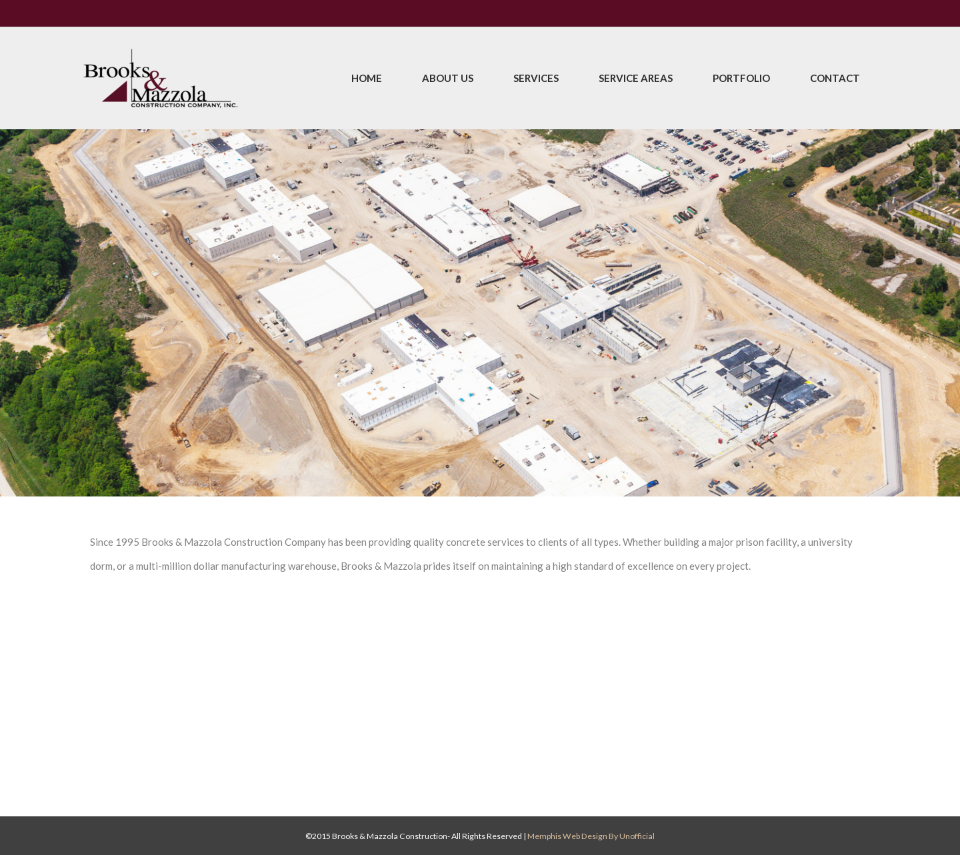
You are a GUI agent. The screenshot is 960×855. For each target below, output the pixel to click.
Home (366, 78)
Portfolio (741, 78)
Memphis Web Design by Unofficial (591, 836)
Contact (835, 78)
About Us (447, 78)
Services (536, 78)
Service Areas (636, 78)
